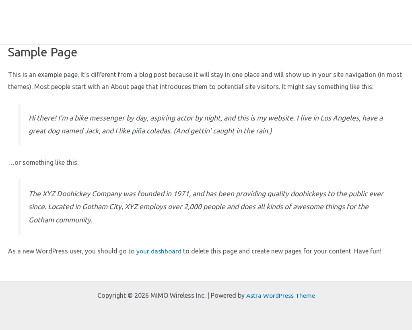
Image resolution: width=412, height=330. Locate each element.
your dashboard (159, 251)
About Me (176, 22)
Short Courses (261, 22)
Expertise (215, 22)
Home (141, 22)
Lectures (307, 22)
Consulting (347, 22)
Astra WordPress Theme (280, 295)
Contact (386, 22)
